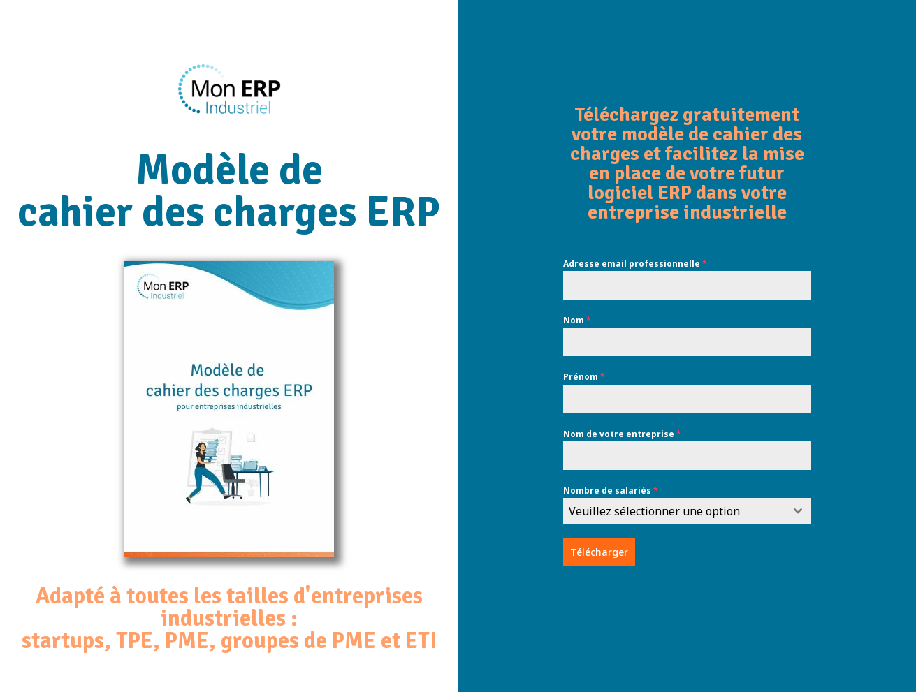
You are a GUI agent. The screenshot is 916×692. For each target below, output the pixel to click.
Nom (577, 320)
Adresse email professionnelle (635, 264)
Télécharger (599, 552)
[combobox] (687, 511)
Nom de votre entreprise (622, 434)
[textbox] (674, 511)
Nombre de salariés (610, 490)
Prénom (584, 377)
